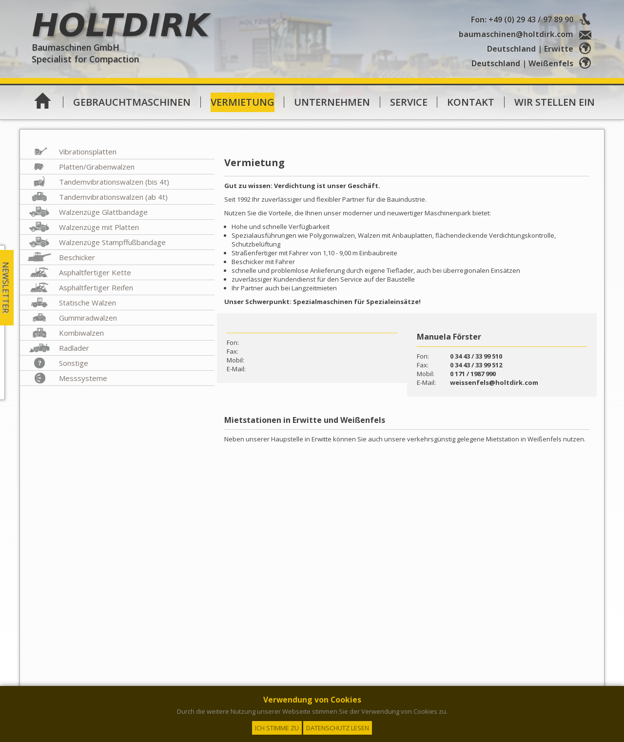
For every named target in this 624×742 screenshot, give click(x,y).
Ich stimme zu (277, 727)
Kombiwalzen (81, 333)
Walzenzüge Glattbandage (103, 212)
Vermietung (242, 102)
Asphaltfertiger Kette (95, 272)
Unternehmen (332, 102)
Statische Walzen (87, 302)
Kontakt (470, 102)
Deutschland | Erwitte (541, 48)
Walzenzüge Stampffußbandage (112, 242)
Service (409, 102)
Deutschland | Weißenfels (533, 63)
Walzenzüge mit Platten (99, 227)
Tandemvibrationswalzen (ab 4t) (113, 197)
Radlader (74, 348)
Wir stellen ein (554, 102)
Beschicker (77, 257)
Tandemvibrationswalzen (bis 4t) (114, 182)
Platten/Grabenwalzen (97, 166)
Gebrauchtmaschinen (132, 102)
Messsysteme (83, 378)
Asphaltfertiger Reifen (96, 287)
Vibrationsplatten (88, 151)
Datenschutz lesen (337, 727)
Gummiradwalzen (88, 318)
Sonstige (73, 363)
